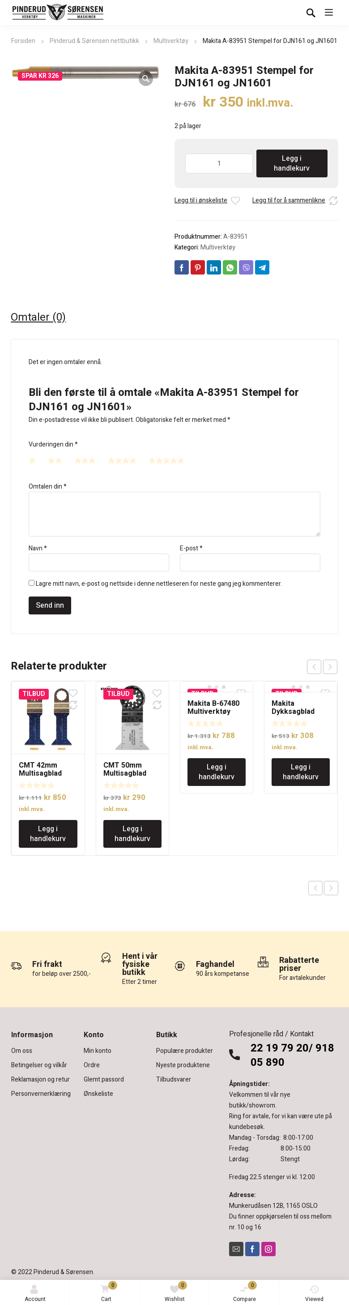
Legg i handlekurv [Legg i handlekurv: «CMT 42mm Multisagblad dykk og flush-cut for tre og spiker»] (48, 834)
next (330, 667)
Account (35, 1294)
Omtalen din (48, 486)
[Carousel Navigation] (322, 667)
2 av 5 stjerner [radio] (55, 460)
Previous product (315, 888)
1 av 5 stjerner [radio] (32, 460)
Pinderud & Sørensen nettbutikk (94, 41)
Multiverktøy (170, 41)
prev (314, 667)
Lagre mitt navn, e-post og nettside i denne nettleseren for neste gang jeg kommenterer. (159, 583)
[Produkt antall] (219, 163)
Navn (38, 548)
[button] (146, 79)
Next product (331, 888)
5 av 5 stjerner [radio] (166, 460)
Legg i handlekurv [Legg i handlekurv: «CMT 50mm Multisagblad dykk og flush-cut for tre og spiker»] (132, 834)
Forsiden (23, 41)
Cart (107, 1292)
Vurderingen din (53, 444)
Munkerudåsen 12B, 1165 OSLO (273, 1206)
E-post (191, 548)
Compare (245, 1292)
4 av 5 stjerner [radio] (122, 460)
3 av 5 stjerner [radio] (85, 460)
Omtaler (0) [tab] (38, 317)
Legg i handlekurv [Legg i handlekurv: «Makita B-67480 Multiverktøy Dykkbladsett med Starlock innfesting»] (216, 772)
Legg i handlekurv (292, 163)
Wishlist (176, 1292)
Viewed (314, 1294)
